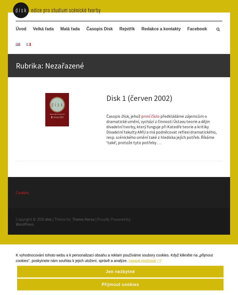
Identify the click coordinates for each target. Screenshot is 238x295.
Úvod (21, 29)
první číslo (150, 116)
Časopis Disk (99, 29)
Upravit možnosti (144, 270)
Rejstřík (127, 29)
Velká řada (43, 29)
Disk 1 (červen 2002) (139, 98)
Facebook (197, 29)
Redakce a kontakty (161, 29)
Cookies (22, 192)
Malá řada (70, 29)
